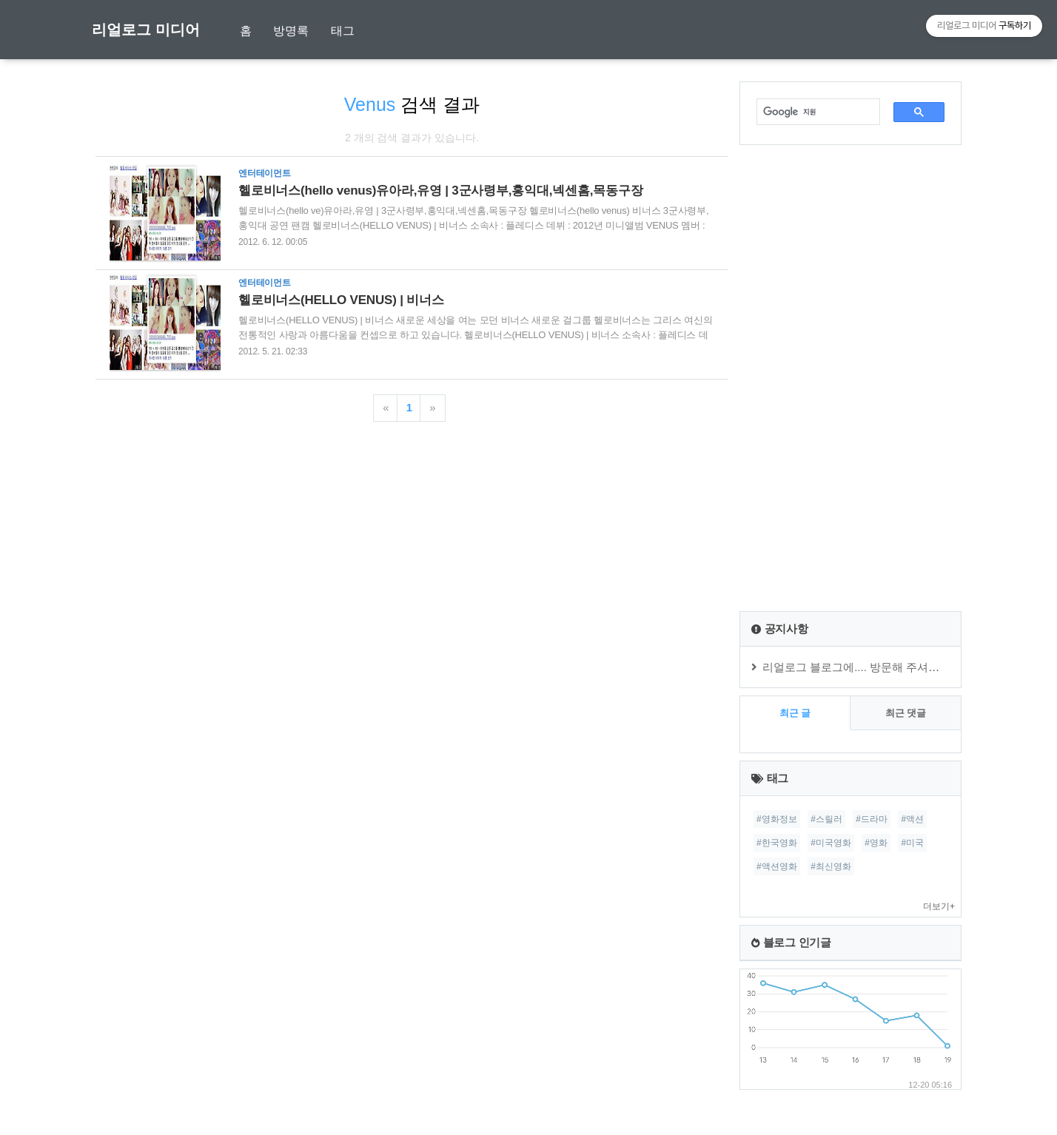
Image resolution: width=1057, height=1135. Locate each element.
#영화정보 (776, 819)
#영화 (876, 843)
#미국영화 (831, 843)
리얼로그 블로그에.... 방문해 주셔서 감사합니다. (881, 667)
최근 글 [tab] (795, 712)
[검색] (811, 111)
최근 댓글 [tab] (906, 712)
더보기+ (939, 906)
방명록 (291, 30)
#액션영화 (776, 866)
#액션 (912, 819)
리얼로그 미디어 (146, 29)
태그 (343, 30)
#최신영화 (831, 866)
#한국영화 (776, 843)
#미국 (912, 843)
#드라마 (871, 819)
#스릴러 (826, 819)
